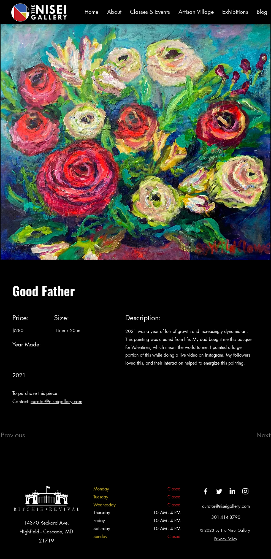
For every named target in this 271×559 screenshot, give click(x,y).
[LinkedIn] (232, 491)
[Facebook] (205, 491)
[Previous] (20, 435)
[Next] (252, 435)
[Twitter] (219, 491)
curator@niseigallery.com (56, 401)
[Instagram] (245, 491)
